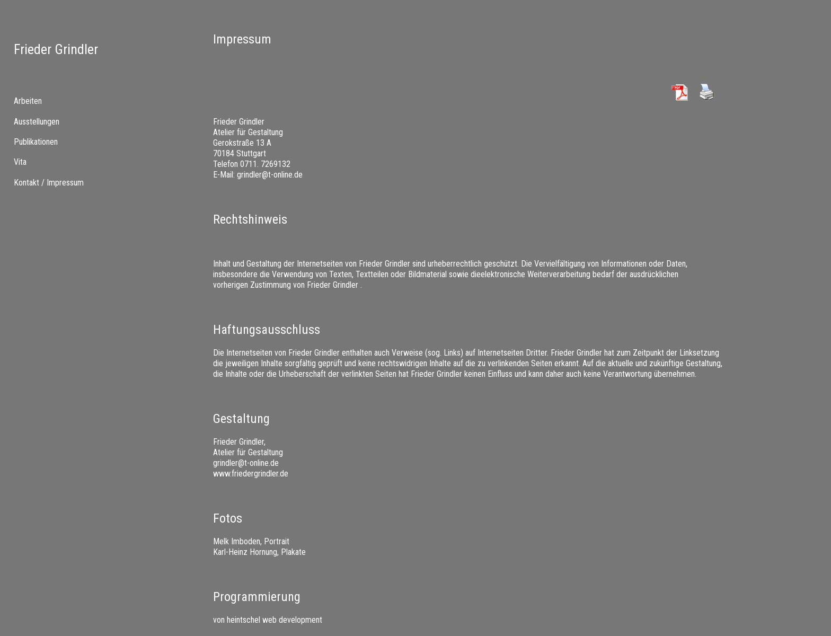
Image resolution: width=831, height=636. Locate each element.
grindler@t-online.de (270, 175)
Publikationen (36, 142)
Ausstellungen (36, 122)
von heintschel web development (267, 620)
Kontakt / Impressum (49, 183)
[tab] (69, 101)
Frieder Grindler (56, 49)
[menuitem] (69, 121)
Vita (20, 162)
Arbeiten (28, 101)
